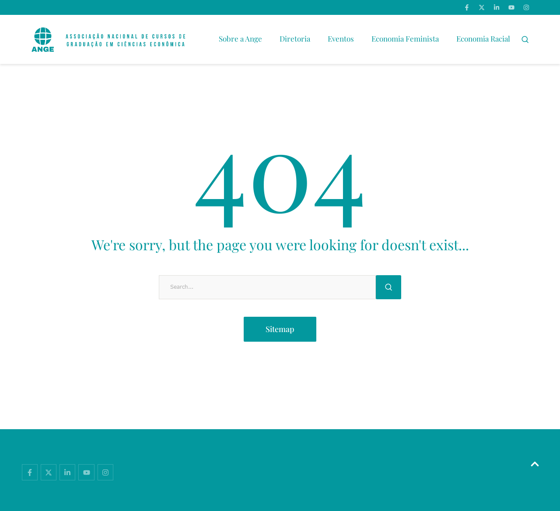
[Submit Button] (388, 287)
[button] (525, 39)
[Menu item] (240, 39)
